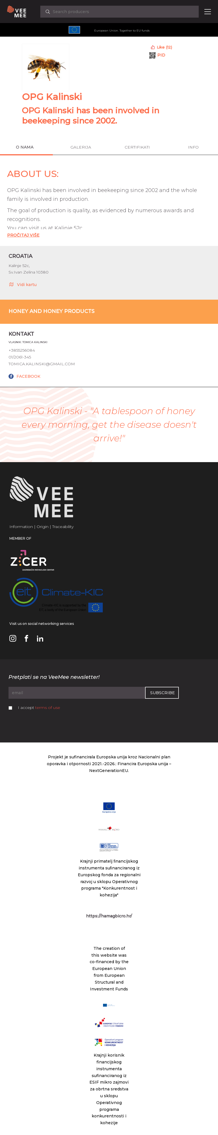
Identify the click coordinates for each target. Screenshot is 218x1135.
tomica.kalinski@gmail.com (42, 363)
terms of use (47, 707)
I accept (39, 707)
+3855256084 (22, 350)
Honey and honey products (52, 311)
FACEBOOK (28, 376)
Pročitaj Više (23, 235)
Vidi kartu (23, 284)
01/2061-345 (20, 357)
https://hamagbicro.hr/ (109, 916)
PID (161, 55)
